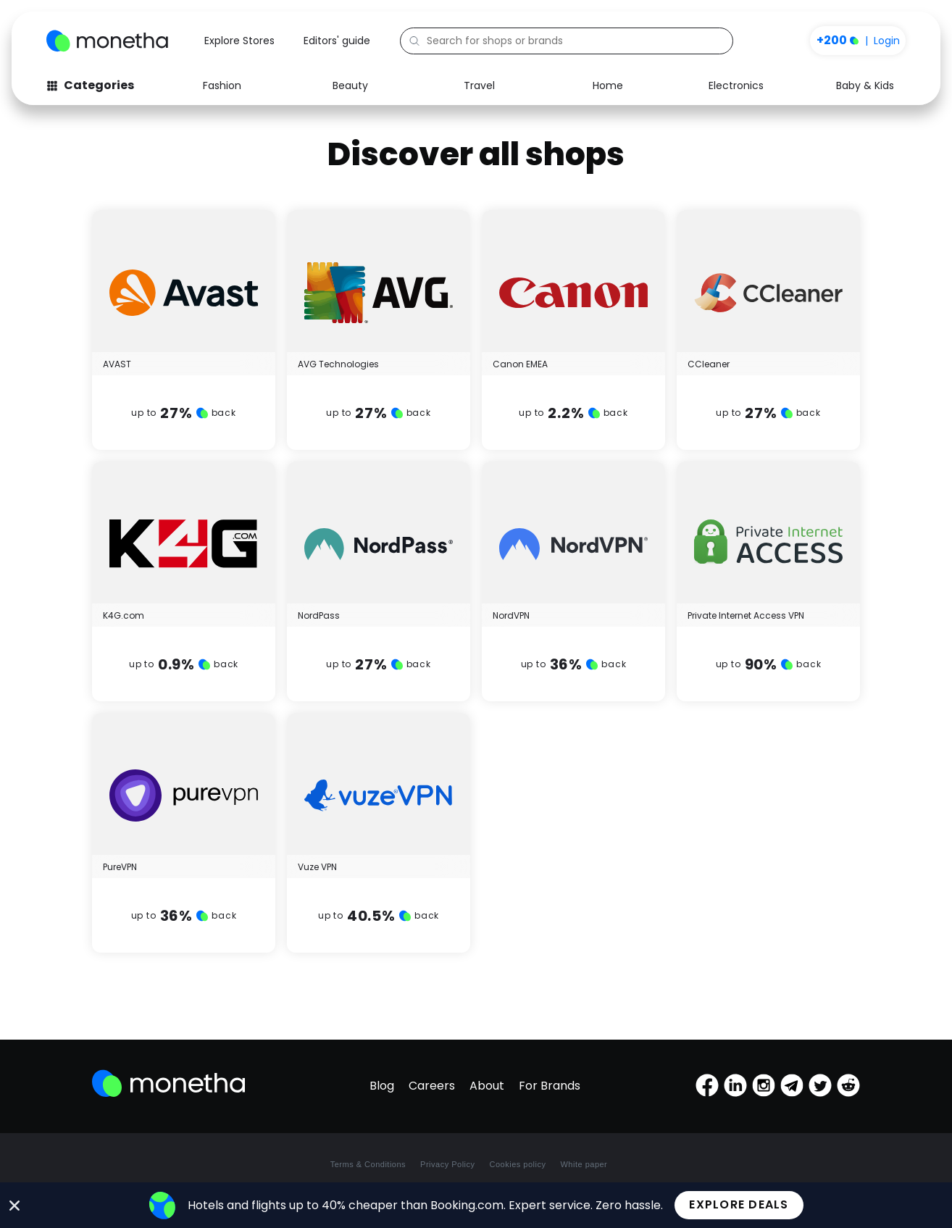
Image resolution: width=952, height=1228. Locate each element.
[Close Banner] (14, 1205)
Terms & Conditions (368, 1164)
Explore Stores (239, 40)
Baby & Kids (865, 85)
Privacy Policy (447, 1164)
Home (608, 85)
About (486, 1085)
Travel (479, 85)
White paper (583, 1164)
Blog (381, 1085)
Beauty (350, 85)
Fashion (222, 85)
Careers (432, 1085)
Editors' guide (337, 40)
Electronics (736, 85)
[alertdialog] (476, 1205)
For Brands (549, 1085)
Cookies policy (518, 1164)
